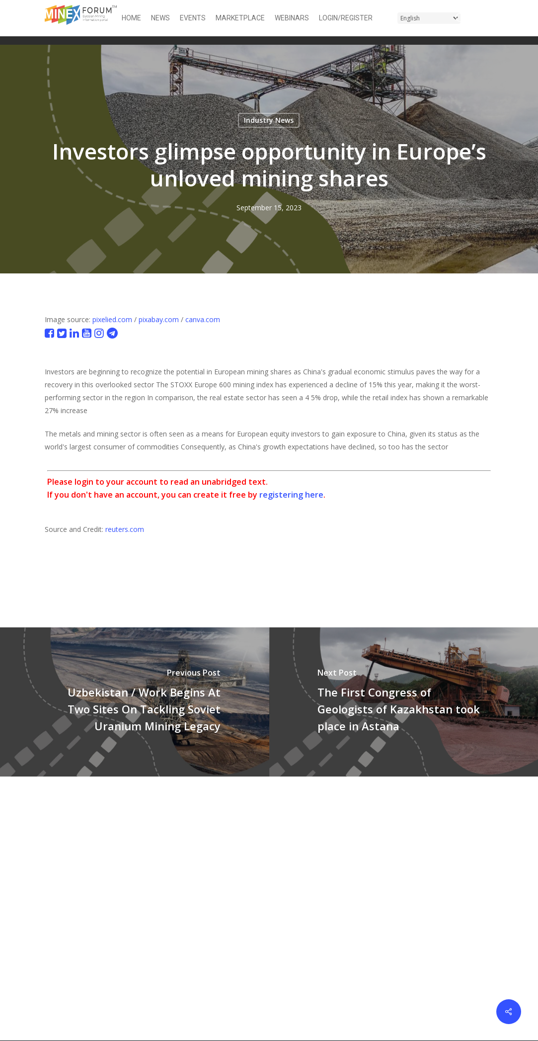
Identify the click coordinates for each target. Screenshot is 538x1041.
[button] (487, 18)
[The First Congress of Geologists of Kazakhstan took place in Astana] (403, 702)
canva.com (202, 319)
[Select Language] (429, 18)
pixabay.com (159, 319)
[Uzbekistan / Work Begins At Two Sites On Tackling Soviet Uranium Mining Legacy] (134, 702)
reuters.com (124, 529)
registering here (291, 494)
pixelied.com (112, 319)
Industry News (269, 120)
